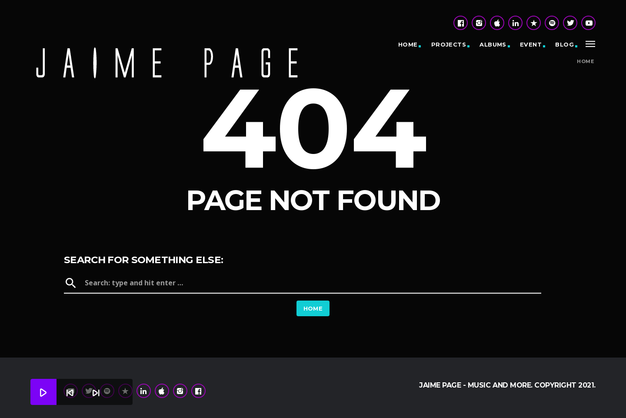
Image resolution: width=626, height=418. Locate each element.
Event (531, 44)
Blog (564, 44)
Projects (448, 44)
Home (408, 44)
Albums (492, 44)
